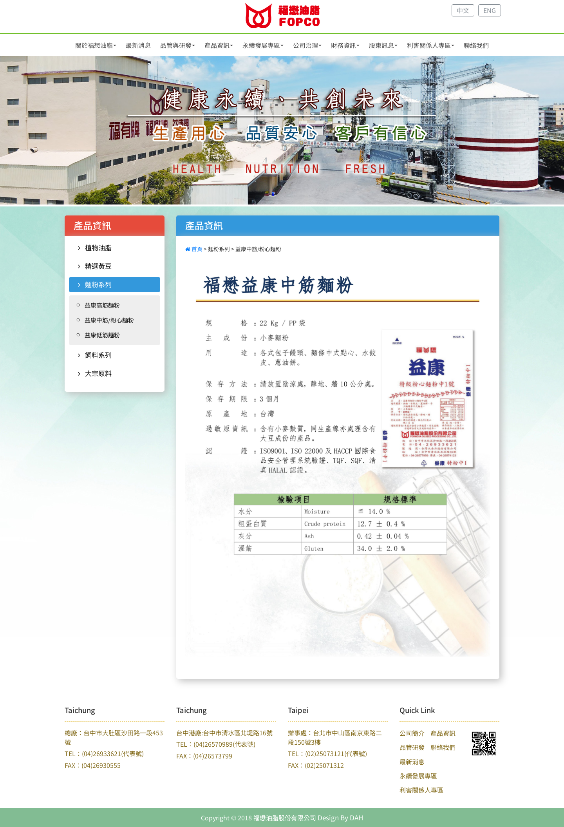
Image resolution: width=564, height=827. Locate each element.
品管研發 (412, 747)
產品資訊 (217, 45)
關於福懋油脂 (94, 45)
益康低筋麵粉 (102, 335)
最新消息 (138, 45)
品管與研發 (176, 45)
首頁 (194, 249)
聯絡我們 (476, 45)
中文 (463, 10)
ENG (489, 10)
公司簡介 (412, 733)
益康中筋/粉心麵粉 (109, 320)
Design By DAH (340, 817)
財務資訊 (343, 45)
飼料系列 (95, 355)
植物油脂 (95, 247)
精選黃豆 (95, 266)
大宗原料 (95, 373)
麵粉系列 (95, 284)
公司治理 (305, 45)
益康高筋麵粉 (102, 305)
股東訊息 (381, 45)
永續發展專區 (261, 45)
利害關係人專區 (429, 45)
